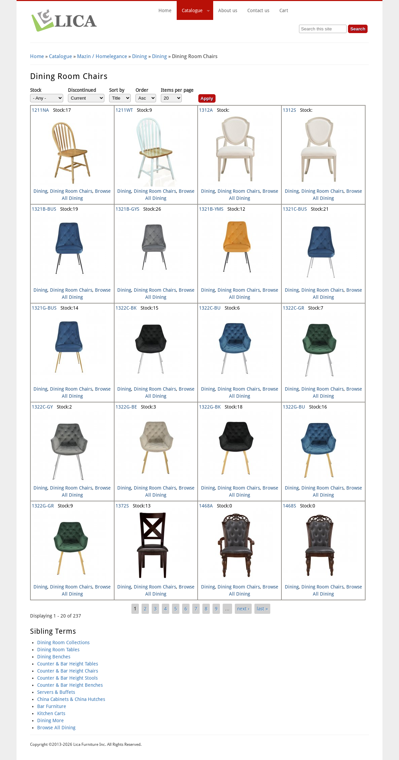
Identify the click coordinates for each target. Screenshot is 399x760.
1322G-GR (43, 505)
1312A (206, 110)
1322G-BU (294, 407)
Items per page (177, 90)
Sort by (116, 90)
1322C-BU (210, 308)
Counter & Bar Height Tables (67, 663)
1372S (122, 505)
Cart (321, 10)
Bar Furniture (51, 706)
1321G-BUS (44, 308)
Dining (139, 56)
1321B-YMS (211, 209)
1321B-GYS (127, 209)
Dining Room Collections (63, 642)
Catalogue (193, 11)
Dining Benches (53, 656)
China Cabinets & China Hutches (71, 699)
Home (165, 10)
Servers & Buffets (56, 692)
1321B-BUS (44, 209)
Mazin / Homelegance (102, 56)
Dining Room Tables (58, 649)
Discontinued (82, 90)
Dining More (50, 720)
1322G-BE (126, 407)
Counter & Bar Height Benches (70, 685)
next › (243, 608)
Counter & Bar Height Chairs (67, 671)
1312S (289, 110)
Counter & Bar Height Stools (67, 678)
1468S (289, 505)
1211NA (40, 110)
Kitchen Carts (51, 713)
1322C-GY (42, 407)
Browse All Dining (56, 727)
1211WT (124, 110)
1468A (206, 505)
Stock (35, 90)
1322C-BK (126, 308)
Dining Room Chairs (71, 191)
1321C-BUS (295, 209)
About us (227, 10)
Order (141, 90)
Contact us (258, 10)
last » (262, 608)
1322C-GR (293, 308)
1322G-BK (210, 407)
